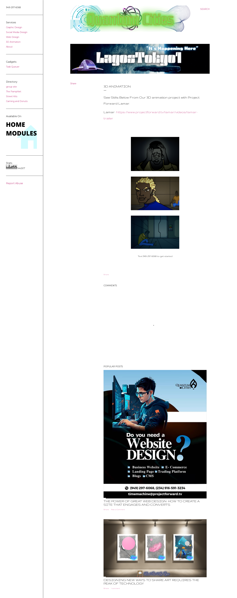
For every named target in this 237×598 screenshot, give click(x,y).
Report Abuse (14, 183)
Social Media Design (16, 32)
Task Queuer (12, 66)
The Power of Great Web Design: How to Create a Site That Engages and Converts (152, 502)
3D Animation (13, 42)
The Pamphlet (13, 91)
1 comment (115, 588)
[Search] (205, 9)
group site (11, 86)
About (9, 46)
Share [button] (73, 83)
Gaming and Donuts (17, 101)
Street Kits (11, 96)
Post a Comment (118, 509)
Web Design (12, 37)
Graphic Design (14, 27)
